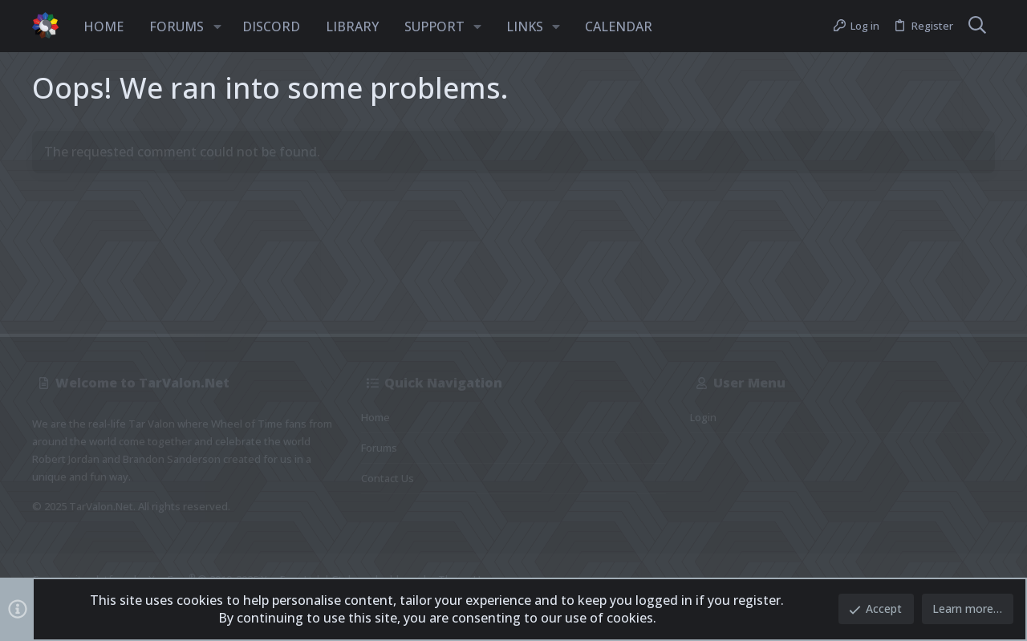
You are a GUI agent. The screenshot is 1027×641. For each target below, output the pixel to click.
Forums (379, 447)
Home (375, 417)
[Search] (977, 26)
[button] (217, 26)
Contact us (387, 478)
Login (703, 417)
